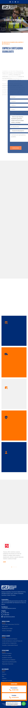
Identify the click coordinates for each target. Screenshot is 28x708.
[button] (25, 7)
